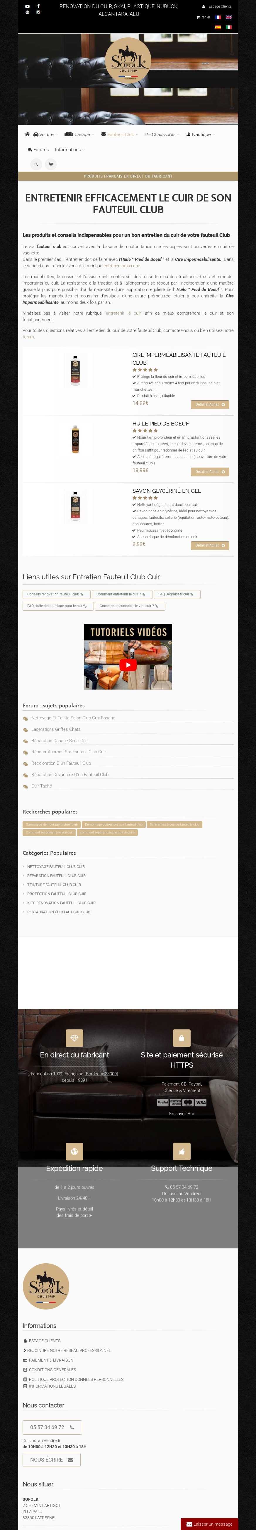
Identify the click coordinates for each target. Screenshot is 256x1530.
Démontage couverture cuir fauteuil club (114, 824)
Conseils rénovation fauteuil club (56, 594)
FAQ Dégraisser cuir (177, 594)
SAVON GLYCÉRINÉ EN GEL (167, 491)
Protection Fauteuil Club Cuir (55, 894)
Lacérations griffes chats (56, 729)
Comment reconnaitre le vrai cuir (49, 832)
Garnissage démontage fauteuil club (52, 824)
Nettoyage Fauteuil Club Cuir (54, 866)
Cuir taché (41, 786)
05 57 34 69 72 (52, 1427)
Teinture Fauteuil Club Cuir (52, 885)
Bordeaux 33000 (101, 1069)
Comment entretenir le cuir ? (122, 594)
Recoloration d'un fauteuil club (61, 763)
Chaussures (160, 134)
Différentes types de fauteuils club (174, 824)
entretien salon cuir (121, 265)
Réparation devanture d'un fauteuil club (69, 774)
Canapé (77, 134)
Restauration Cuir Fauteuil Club (56, 912)
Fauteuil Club (117, 134)
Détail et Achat (210, 405)
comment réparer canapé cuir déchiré (107, 832)
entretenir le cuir (123, 313)
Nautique (198, 134)
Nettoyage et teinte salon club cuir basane (73, 718)
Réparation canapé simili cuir (59, 740)
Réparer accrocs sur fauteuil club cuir (68, 751)
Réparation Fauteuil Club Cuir (54, 875)
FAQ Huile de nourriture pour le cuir (58, 606)
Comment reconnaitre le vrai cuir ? (130, 606)
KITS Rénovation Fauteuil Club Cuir (59, 903)
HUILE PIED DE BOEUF (161, 424)
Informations (68, 149)
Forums (38, 149)
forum (28, 337)
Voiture (43, 134)
